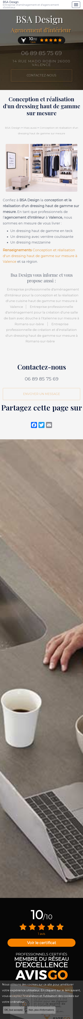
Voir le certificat (41, 943)
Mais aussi (30, 127)
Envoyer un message (41, 394)
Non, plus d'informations (41, 1010)
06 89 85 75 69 (41, 379)
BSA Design (36, 5)
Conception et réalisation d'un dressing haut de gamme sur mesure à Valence (40, 256)
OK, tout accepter (14, 1010)
